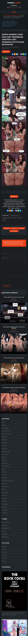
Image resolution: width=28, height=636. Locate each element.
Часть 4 (4, 555)
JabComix (4, 525)
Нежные (4, 495)
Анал (4, 469)
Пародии (4, 448)
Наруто (4, 445)
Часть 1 (4, 546)
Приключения (6, 451)
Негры (4, 498)
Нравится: (14, 298)
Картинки (5, 513)
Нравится (6, 51)
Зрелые (4, 483)
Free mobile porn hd (6, 26)
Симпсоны (5, 454)
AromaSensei (5, 522)
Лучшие (21, 228)
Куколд (4, 507)
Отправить (6, 286)
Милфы (4, 472)
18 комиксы (5, 486)
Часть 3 (4, 552)
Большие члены (6, 217)
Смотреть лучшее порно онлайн (10, 22)
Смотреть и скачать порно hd (9, 23)
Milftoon (4, 534)
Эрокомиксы (5, 504)
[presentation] (13, 280)
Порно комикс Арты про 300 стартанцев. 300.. (13, 357)
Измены (4, 439)
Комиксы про (5, 466)
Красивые (5, 492)
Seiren (4, 531)
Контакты (14, 5)
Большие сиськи (14, 215)
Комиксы (6, 228)
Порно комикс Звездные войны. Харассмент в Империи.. (14, 327)
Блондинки (5, 428)
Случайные (14, 231)
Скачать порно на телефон (8, 21)
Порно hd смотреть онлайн (8, 25)
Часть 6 (4, 561)
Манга (14, 217)
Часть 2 (4, 549)
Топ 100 (14, 228)
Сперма (4, 477)
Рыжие (4, 501)
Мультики (5, 463)
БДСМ (4, 425)
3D (3, 422)
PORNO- (14, 3)
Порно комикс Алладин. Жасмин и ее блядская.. (14, 387)
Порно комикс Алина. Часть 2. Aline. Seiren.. (14, 297)
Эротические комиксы (8, 480)
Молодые (5, 510)
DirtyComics (5, 537)
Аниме (19, 217)
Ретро (4, 489)
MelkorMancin (6, 528)
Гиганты (4, 436)
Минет (4, 220)
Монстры (4, 442)
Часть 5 (4, 558)
